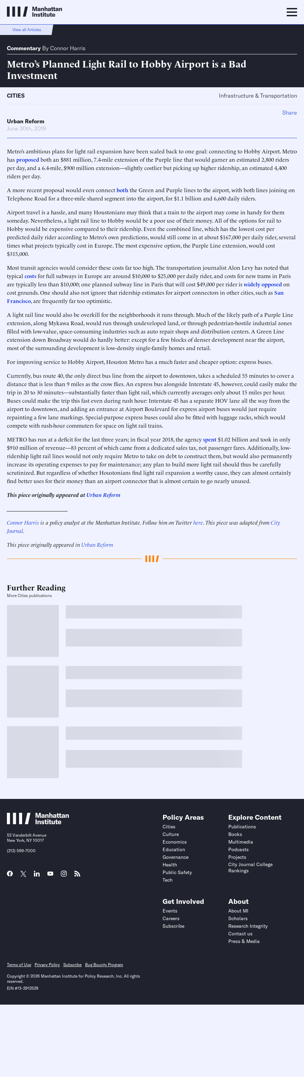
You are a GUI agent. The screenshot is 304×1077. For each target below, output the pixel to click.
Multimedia (240, 842)
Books (235, 834)
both (122, 190)
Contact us (240, 934)
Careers (171, 918)
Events (170, 911)
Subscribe (173, 926)
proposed (27, 159)
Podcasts (238, 849)
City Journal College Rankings (250, 867)
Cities (16, 95)
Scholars (238, 918)
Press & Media (244, 941)
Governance (175, 857)
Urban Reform (25, 121)
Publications (242, 827)
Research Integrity (248, 926)
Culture (171, 834)
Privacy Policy (47, 964)
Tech (168, 880)
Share (289, 112)
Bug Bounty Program (104, 964)
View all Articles (26, 29)
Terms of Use (19, 964)
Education (174, 849)
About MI (238, 911)
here (198, 522)
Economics (175, 842)
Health (170, 865)
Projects (237, 857)
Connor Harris (67, 48)
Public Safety (177, 872)
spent (210, 439)
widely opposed (263, 284)
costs (30, 275)
